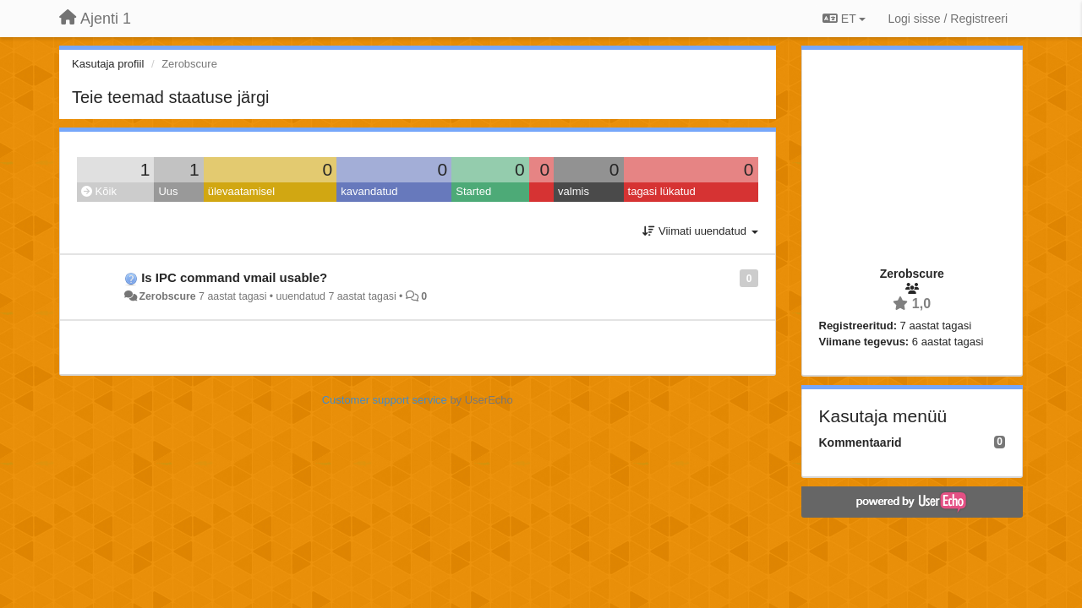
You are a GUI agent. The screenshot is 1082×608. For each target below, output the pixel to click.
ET (844, 18)
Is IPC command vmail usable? (234, 277)
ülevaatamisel (242, 191)
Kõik (99, 191)
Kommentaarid (860, 442)
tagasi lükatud (662, 191)
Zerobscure (167, 296)
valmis (573, 191)
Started (473, 191)
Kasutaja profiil (108, 63)
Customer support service (384, 400)
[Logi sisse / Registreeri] (947, 18)
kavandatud (369, 191)
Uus (168, 191)
